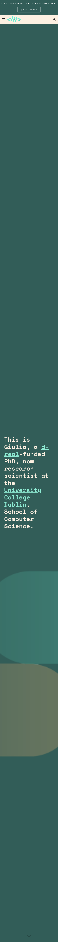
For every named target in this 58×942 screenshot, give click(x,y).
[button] (3, 19)
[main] (29, 483)
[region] (29, 7)
